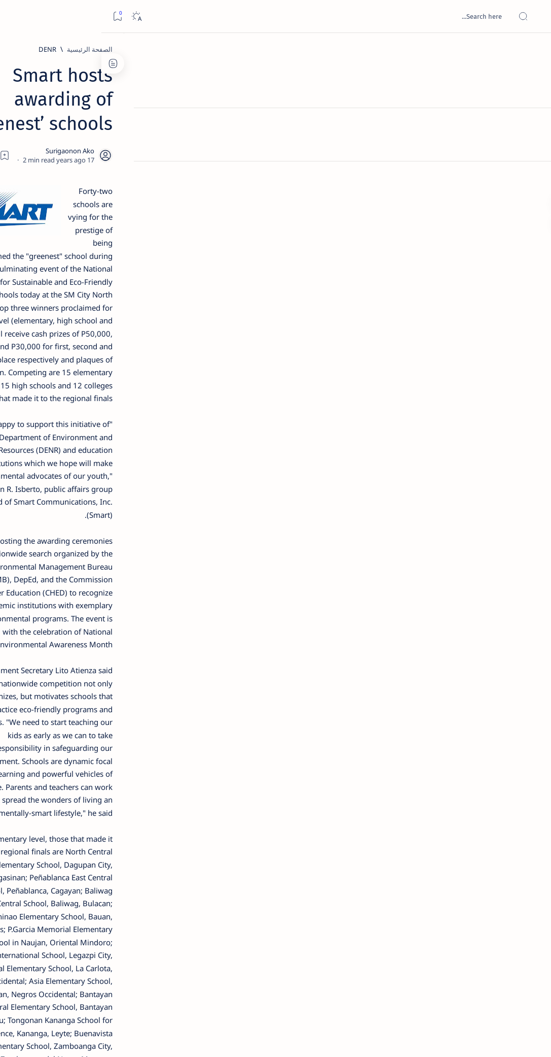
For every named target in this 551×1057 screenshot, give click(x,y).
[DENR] (437, 49)
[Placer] (410, 917)
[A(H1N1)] (111, 511)
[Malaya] (449, 917)
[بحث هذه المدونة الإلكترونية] (351, 16)
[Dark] (35, 16)
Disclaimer (102, 618)
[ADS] (111, 561)
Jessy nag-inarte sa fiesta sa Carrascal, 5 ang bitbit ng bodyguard (74, 239)
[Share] (180, 129)
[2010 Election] (43, 485)
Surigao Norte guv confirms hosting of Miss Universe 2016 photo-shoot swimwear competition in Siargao (71, 366)
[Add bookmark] (208, 129)
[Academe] (43, 536)
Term (135, 618)
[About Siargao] (43, 511)
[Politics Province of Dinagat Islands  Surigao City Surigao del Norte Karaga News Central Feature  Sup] (111, 485)
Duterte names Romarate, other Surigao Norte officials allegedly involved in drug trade (73, 300)
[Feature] (81, 152)
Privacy (67, 618)
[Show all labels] (119, 585)
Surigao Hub (456, 1037)
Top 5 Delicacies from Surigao (71, 166)
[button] (375, 917)
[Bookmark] (16, 16)
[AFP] (43, 561)
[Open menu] (532, 16)
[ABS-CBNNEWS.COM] (111, 536)
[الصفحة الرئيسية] (532, 51)
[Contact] (532, 145)
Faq (40, 618)
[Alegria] (76, 270)
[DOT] (76, 336)
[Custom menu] (532, 178)
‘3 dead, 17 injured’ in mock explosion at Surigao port (76, 422)
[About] (532, 124)
